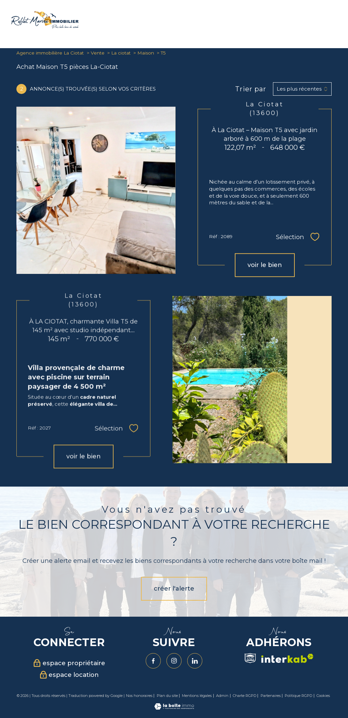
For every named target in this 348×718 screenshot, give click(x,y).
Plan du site (167, 695)
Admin (222, 695)
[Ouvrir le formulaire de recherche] (316, 21)
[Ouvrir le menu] (337, 21)
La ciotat (121, 53)
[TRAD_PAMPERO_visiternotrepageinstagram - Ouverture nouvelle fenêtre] (174, 661)
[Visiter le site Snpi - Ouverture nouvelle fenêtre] (250, 658)
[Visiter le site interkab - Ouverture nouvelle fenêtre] (287, 658)
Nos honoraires (139, 695)
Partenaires (271, 695)
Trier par (250, 89)
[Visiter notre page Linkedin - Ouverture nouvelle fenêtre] (195, 661)
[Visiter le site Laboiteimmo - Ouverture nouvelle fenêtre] (174, 707)
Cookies (323, 696)
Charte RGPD (244, 695)
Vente (98, 53)
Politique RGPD (298, 695)
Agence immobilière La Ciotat (50, 53)
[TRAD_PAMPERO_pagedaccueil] (45, 26)
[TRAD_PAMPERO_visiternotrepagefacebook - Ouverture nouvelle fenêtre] (153, 661)
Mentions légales (197, 695)
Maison (145, 53)
